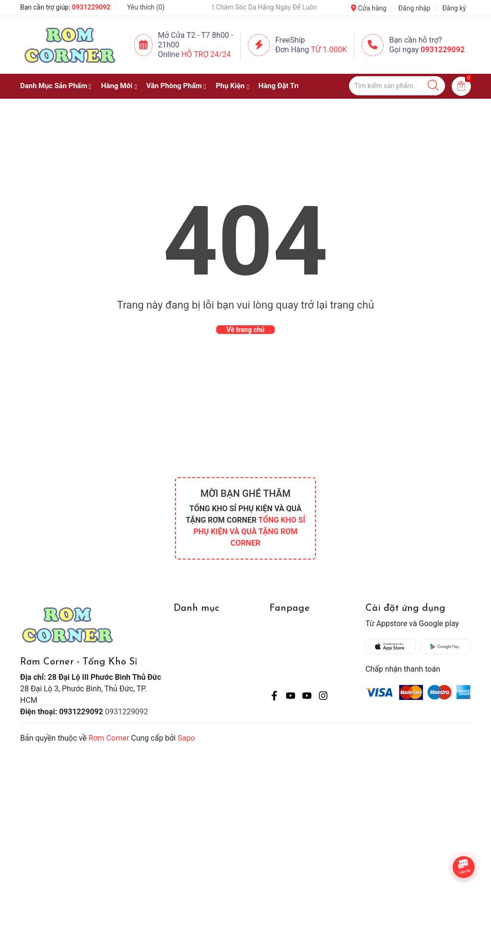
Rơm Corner (109, 738)
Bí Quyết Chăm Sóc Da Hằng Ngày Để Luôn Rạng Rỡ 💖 (269, 7)
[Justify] (433, 85)
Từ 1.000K (329, 49)
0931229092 (91, 7)
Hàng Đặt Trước (283, 85)
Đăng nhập (414, 8)
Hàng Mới (116, 85)
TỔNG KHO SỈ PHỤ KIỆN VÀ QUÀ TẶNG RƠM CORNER (249, 531)
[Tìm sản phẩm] (397, 85)
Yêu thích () (145, 7)
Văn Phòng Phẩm (174, 85)
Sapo (186, 738)
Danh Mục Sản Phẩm (53, 85)
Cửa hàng (368, 8)
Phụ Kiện (230, 85)
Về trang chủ (245, 329)
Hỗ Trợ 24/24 (206, 54)
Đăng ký (454, 8)
